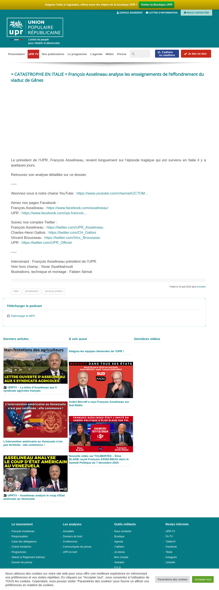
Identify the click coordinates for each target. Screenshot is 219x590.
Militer (110, 54)
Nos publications (53, 54)
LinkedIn (170, 562)
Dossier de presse (22, 562)
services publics (54, 291)
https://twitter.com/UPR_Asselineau (75, 227)
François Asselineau (23, 531)
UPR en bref (70, 552)
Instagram (171, 557)
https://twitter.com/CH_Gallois (72, 233)
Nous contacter (196, 12)
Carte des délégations (24, 541)
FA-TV (169, 536)
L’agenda (96, 54)
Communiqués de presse (77, 546)
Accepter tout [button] (203, 579)
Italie (16, 291)
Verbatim (119, 562)
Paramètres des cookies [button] (172, 579)
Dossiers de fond (72, 536)
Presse (121, 54)
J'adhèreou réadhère (166, 54)
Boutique (119, 536)
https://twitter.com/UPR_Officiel (47, 243)
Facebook (171, 546)
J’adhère (119, 546)
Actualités (201, 287)
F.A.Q (117, 567)
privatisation (32, 291)
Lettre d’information (162, 12)
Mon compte (121, 557)
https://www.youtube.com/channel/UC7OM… (112, 193)
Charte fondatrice (21, 546)
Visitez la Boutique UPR (156, 4)
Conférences (70, 541)
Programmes (19, 552)
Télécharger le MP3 (21, 315)
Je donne (119, 552)
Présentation (16, 54)
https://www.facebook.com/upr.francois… (54, 213)
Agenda (118, 541)
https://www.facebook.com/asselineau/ (77, 208)
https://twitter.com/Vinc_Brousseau (72, 238)
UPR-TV (170, 531)
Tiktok (169, 552)
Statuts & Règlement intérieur (28, 557)
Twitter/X (171, 541)
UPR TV (33, 54)
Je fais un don (195, 53)
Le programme (77, 54)
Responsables (20, 536)
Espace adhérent (130, 12)
